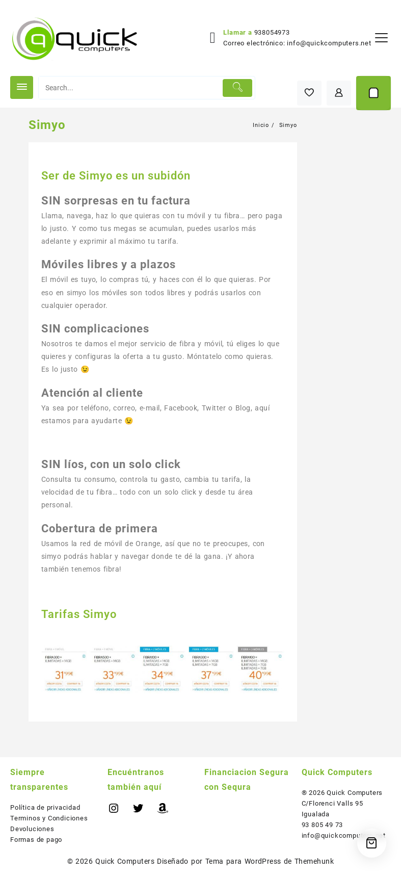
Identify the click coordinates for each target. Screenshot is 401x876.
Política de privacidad (45, 807)
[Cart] (373, 93)
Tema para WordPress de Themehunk (269, 861)
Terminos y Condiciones (49, 818)
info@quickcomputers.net (329, 43)
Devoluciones (32, 829)
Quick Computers (124, 861)
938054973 (272, 32)
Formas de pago (36, 839)
